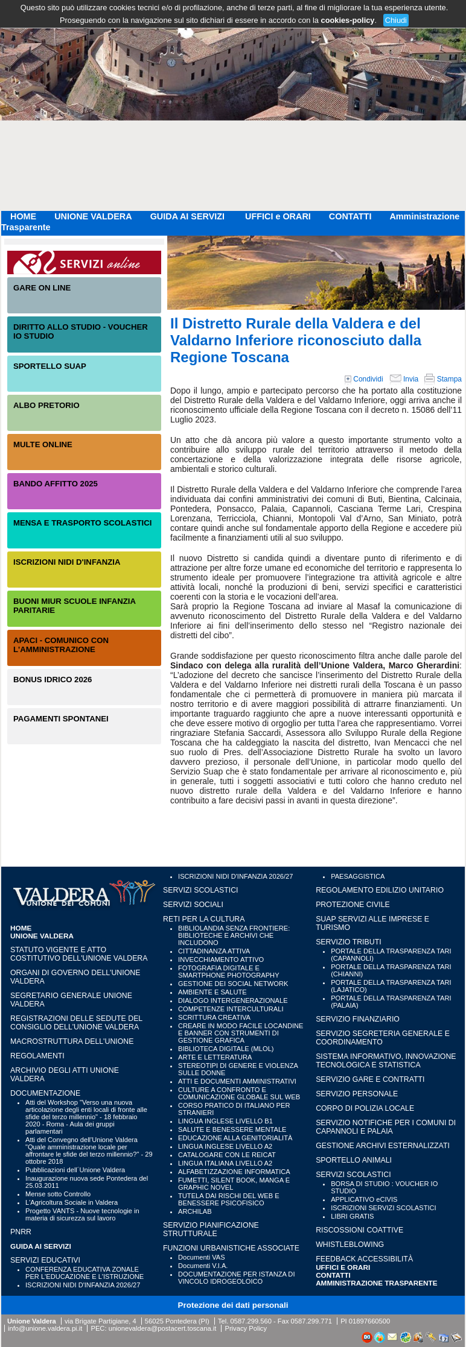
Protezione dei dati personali (233, 1305)
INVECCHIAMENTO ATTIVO (221, 959)
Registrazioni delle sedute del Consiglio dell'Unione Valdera (76, 1022)
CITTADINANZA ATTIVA (214, 951)
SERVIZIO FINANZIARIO (358, 1019)
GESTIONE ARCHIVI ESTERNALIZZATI (383, 1145)
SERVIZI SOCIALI (193, 904)
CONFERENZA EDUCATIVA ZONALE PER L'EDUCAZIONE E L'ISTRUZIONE (84, 1273)
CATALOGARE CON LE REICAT (227, 1154)
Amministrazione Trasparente (377, 1283)
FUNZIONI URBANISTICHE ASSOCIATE (231, 1248)
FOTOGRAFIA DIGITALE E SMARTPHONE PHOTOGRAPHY (228, 971)
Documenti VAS (201, 1257)
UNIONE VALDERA (93, 216)
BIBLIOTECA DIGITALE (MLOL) (225, 1048)
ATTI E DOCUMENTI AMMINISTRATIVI (237, 1081)
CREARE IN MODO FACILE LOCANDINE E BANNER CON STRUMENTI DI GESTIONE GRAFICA (240, 1033)
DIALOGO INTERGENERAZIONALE (233, 1000)
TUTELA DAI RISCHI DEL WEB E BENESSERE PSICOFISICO (228, 1199)
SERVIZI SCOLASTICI (200, 890)
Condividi (364, 379)
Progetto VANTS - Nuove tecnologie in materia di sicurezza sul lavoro (82, 1214)
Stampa (443, 379)
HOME (23, 216)
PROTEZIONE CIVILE (353, 904)
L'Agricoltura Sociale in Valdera (71, 1202)
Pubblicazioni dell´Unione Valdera (75, 1169)
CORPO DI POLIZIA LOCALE (365, 1108)
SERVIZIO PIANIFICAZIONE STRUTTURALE (211, 1229)
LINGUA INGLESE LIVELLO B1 (225, 1121)
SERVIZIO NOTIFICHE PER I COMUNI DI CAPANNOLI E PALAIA (386, 1127)
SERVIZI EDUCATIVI (45, 1260)
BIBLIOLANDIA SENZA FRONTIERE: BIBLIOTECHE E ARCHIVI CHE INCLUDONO (234, 935)
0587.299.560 (250, 1321)
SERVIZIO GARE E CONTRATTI (370, 1079)
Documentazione (45, 1093)
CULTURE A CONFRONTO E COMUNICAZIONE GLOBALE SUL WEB (239, 1093)
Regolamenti (37, 1056)
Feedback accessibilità (364, 1259)
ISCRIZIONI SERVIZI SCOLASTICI (383, 1207)
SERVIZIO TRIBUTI (348, 942)
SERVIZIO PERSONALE (357, 1094)
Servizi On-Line (84, 262)
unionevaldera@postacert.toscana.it (163, 1328)
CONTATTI (350, 216)
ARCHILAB (195, 1211)
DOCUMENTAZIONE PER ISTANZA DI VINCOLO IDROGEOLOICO (236, 1277)
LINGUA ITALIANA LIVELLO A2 (225, 1163)
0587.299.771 (311, 1321)
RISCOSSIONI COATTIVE (359, 1230)
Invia (404, 379)
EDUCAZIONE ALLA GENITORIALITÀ (235, 1137)
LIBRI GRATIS (352, 1216)
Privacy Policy (246, 1328)
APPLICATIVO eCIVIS (364, 1199)
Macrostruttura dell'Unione (71, 1041)
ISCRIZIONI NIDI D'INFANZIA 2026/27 (82, 1285)
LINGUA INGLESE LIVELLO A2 (225, 1146)
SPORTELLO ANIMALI (354, 1160)
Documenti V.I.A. (203, 1265)
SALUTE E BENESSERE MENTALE (232, 1129)
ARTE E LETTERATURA (215, 1057)
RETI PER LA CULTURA (203, 919)
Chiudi (396, 20)
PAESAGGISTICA (358, 876)
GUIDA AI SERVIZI (188, 216)
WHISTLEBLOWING (350, 1244)
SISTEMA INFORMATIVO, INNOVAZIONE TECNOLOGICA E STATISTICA (386, 1060)
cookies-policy (348, 20)
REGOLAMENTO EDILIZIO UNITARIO (380, 890)
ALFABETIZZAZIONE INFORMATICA (234, 1171)
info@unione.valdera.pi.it (45, 1328)
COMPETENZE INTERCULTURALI (230, 1009)
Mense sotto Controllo (58, 1194)
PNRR (20, 1232)
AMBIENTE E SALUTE (212, 992)
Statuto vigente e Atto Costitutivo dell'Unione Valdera (79, 954)
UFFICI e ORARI (278, 216)
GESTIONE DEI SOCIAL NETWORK (233, 983)
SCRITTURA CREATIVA (214, 1017)
